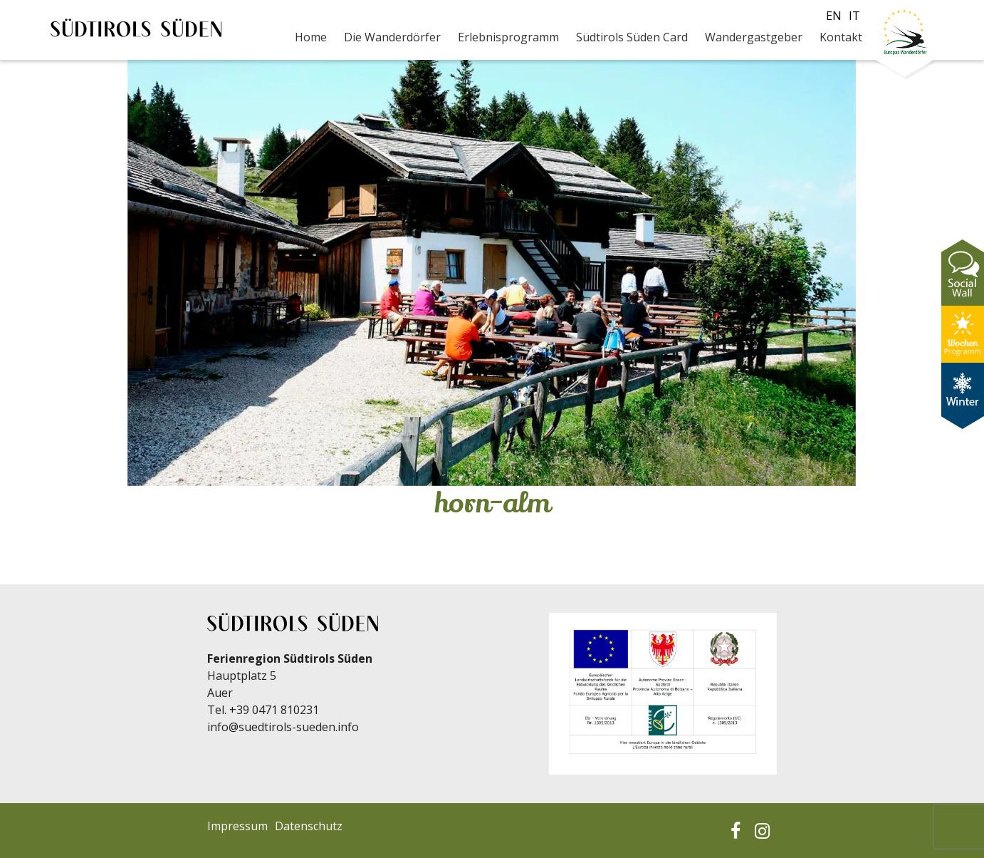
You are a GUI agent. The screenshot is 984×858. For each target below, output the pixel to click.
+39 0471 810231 (274, 710)
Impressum (237, 826)
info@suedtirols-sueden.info (283, 727)
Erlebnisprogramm (508, 37)
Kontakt (841, 37)
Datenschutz (308, 826)
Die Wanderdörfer (392, 37)
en (834, 16)
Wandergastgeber (753, 37)
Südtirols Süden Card (632, 37)
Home (311, 37)
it (854, 16)
